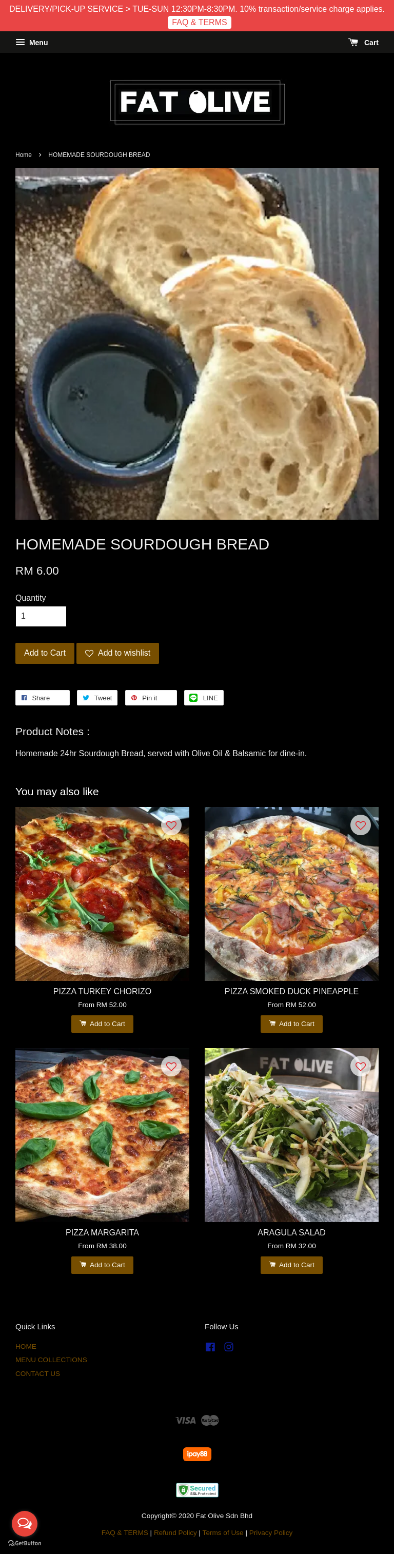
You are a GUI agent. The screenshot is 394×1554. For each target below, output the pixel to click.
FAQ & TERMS (199, 22)
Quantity (30, 598)
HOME (25, 1346)
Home (23, 155)
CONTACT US (37, 1374)
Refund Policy (175, 1533)
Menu (31, 42)
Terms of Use (223, 1533)
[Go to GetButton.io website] (24, 1543)
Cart (363, 42)
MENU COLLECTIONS (51, 1360)
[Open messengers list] (24, 1524)
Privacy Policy (271, 1533)
